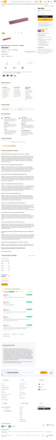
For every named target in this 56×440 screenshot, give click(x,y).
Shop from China (41, 431)
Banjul (21, 412)
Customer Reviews (23, 387)
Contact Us (3, 385)
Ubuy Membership (4, 399)
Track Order (3, 392)
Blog (20, 396)
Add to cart (45, 16)
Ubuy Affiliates (22, 397)
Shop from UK (10, 431)
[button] (45, 1)
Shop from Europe (4, 432)
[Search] (40, 2)
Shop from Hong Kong (25, 431)
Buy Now (18, 72)
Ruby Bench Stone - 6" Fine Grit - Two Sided (40, 4)
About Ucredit (22, 392)
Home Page (3, 4)
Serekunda (22, 407)
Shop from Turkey (49, 431)
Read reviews (30, 291)
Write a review (4, 284)
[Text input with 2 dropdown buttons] (22, 2)
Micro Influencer (4, 397)
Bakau (21, 410)
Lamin (21, 415)
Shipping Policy (4, 396)
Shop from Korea (34, 431)
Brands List (22, 385)
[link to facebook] (18, 33)
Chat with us (13, 145)
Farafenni (21, 414)
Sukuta (21, 417)
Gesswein (3, 6)
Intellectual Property (5, 389)
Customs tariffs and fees (6, 394)
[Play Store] (47, 409)
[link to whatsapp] (15, 33)
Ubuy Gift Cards (23, 394)
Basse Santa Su (22, 419)
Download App (22, 383)
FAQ (20, 390)
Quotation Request (4, 387)
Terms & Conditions (19, 435)
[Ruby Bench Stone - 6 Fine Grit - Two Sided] (18, 21)
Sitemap (2, 390)
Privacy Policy (27, 435)
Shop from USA (3, 431)
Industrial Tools (18, 4)
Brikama (21, 408)
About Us (3, 383)
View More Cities (23, 421)
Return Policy (22, 389)
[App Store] (41, 409)
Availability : (3, 51)
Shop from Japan (17, 431)
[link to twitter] (21, 33)
